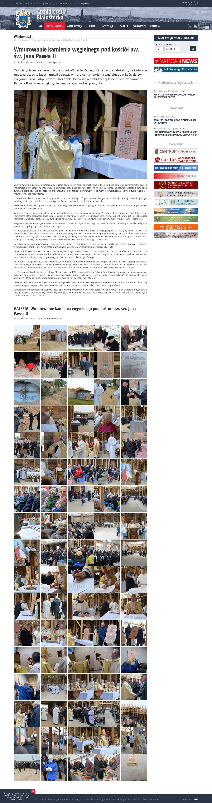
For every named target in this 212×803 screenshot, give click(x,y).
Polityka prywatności (150, 799)
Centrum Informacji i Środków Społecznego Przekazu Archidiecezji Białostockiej (77, 799)
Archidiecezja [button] (76, 26)
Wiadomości (24, 40)
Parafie (124, 26)
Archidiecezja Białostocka (50, 14)
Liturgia (155, 26)
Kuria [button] (93, 26)
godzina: (159, 44)
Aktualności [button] (55, 26)
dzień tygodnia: (170, 44)
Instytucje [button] (108, 26)
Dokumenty (139, 26)
